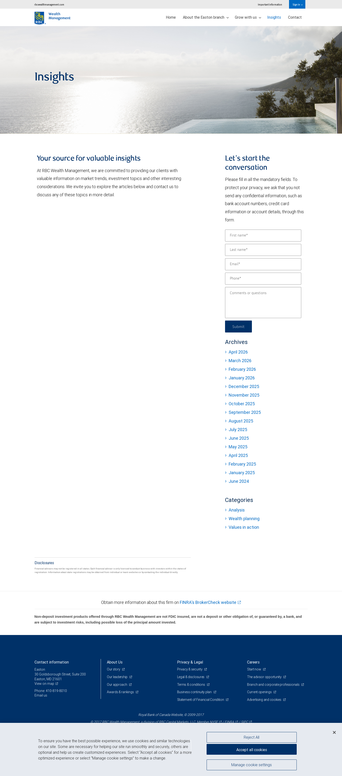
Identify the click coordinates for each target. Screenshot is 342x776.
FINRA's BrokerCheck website (208, 602)
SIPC (244, 722)
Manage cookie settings (251, 764)
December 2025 (244, 386)
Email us (41, 695)
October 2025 (242, 403)
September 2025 (245, 412)
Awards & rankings (120, 692)
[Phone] (263, 279)
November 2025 (244, 395)
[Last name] (263, 250)
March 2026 (240, 360)
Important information (270, 4)
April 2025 (238, 455)
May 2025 (238, 447)
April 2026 (238, 352)
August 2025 (241, 421)
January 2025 (242, 472)
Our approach (117, 684)
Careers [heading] (253, 662)
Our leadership (117, 677)
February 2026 (242, 369)
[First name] (263, 236)
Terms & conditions (191, 684)
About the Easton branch (206, 17)
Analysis (237, 510)
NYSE (214, 722)
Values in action (244, 527)
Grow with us (248, 17)
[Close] (334, 732)
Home (171, 17)
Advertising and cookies (264, 699)
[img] (171, 80)
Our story (114, 669)
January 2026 (242, 378)
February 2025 (242, 464)
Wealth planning (244, 518)
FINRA (229, 722)
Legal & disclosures (191, 677)
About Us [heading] (114, 662)
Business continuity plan (194, 692)
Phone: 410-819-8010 (51, 691)
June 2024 (239, 481)
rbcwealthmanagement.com (49, 4)
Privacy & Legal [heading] (190, 662)
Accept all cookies (251, 749)
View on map (44, 683)
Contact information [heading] (52, 662)
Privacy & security (190, 669)
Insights (274, 17)
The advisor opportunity (264, 677)
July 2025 (238, 429)
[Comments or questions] (263, 302)
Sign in (297, 4)
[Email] (263, 264)
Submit (238, 326)
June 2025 (239, 438)
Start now (254, 669)
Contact (295, 17)
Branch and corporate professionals (273, 684)
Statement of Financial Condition (201, 699)
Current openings (259, 692)
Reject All (251, 737)
